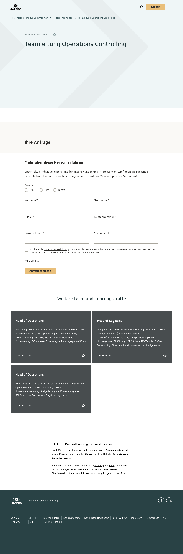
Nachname (101, 200)
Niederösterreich (110, 470)
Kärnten (85, 473)
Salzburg (99, 466)
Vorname (31, 200)
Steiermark (74, 473)
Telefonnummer (105, 217)
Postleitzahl (102, 233)
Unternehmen (34, 233)
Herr (46, 190)
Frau (31, 190)
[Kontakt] (154, 7)
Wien (111, 466)
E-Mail (29, 217)
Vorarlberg (96, 473)
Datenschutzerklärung (56, 249)
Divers (61, 190)
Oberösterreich (59, 473)
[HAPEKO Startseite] (16, 7)
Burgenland (109, 473)
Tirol (123, 473)
